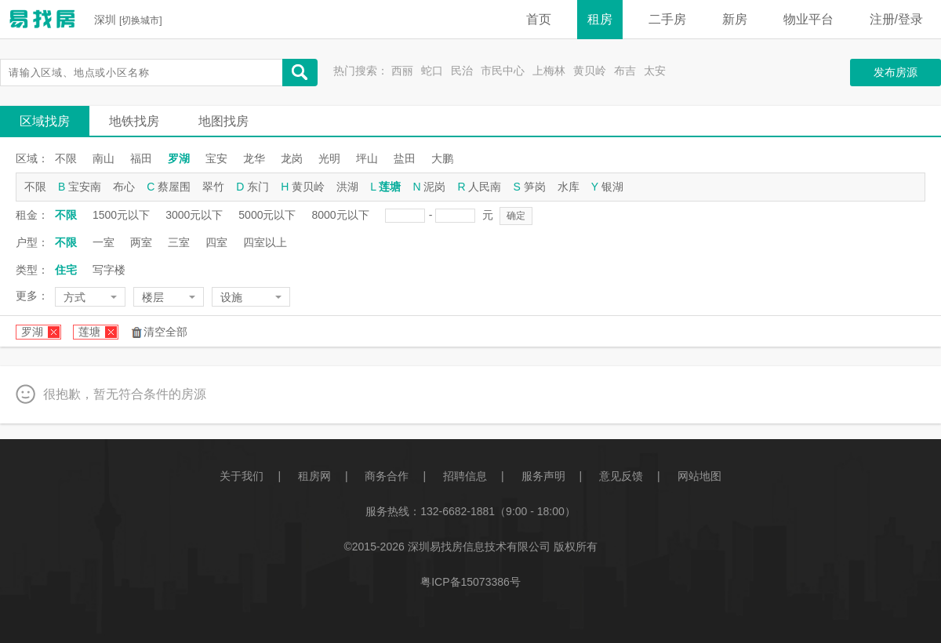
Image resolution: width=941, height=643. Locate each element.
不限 (66, 158)
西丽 (402, 70)
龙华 (254, 158)
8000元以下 (340, 215)
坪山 (367, 158)
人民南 (484, 186)
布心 (124, 186)
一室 (103, 242)
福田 (141, 158)
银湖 (612, 186)
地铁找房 (134, 121)
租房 (599, 19)
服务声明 (543, 476)
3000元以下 (194, 215)
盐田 (405, 158)
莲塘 (390, 186)
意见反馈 (621, 476)
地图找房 (223, 121)
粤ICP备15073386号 (470, 582)
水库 (568, 186)
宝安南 (84, 186)
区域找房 (45, 121)
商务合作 (387, 476)
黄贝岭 (589, 70)
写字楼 (109, 269)
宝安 (216, 158)
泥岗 (434, 186)
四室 (216, 242)
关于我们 (241, 476)
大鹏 (442, 158)
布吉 (625, 70)
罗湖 (179, 158)
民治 (462, 70)
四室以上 (265, 242)
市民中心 (503, 70)
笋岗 (535, 186)
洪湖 (347, 186)
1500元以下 (121, 215)
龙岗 (292, 158)
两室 (141, 242)
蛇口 (432, 70)
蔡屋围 (174, 186)
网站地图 (699, 476)
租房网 (314, 476)
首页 (538, 19)
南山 (103, 158)
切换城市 (140, 20)
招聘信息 (465, 476)
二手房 (667, 19)
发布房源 (895, 72)
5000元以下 (267, 215)
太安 (655, 70)
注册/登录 (896, 19)
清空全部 (165, 331)
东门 (258, 186)
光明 (329, 158)
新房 (734, 19)
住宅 (66, 269)
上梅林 (548, 70)
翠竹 (213, 186)
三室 (179, 242)
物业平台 (808, 19)
